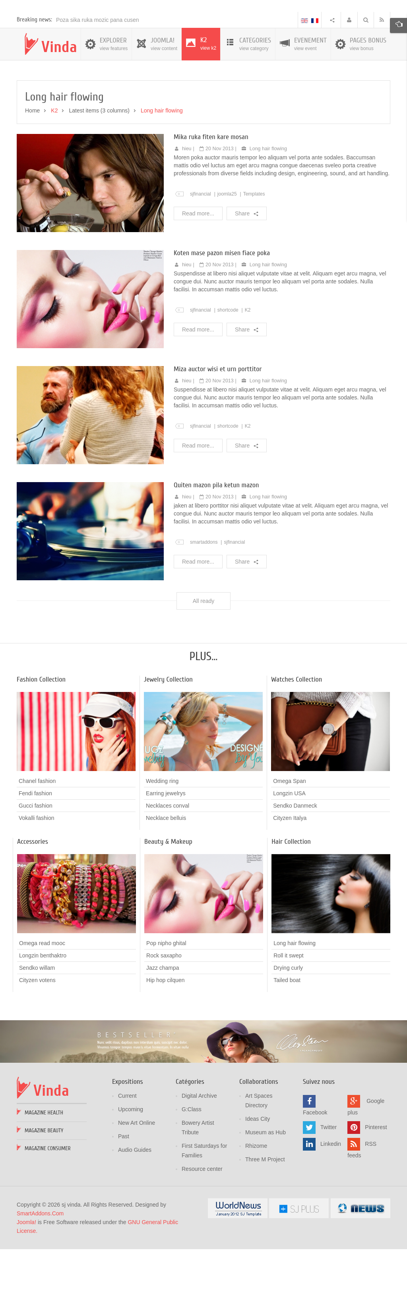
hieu (187, 204)
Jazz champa (162, 1024)
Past (123, 1192)
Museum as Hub (265, 1188)
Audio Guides (134, 1206)
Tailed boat (286, 1036)
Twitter (328, 1183)
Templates (254, 249)
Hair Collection (291, 897)
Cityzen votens (37, 1036)
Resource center (202, 1225)
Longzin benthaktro (42, 1011)
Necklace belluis (166, 874)
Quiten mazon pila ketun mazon (216, 541)
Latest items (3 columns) (99, 166)
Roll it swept (288, 1011)
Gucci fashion (35, 861)
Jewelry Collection (168, 735)
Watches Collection (296, 735)
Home (32, 166)
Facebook (315, 1168)
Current (127, 1152)
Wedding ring (162, 837)
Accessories (32, 897)
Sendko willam (37, 1024)
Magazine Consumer (48, 1204)
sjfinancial (200, 249)
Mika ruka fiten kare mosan (211, 192)
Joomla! (26, 1278)
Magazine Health (44, 1168)
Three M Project (265, 1215)
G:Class (192, 1165)
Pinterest (376, 1183)
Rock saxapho (164, 1011)
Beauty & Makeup (168, 897)
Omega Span (289, 837)
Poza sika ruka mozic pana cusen (97, 76)
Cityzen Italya (289, 874)
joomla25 (227, 249)
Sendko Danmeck (295, 861)
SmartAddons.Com (40, 1269)
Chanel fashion (37, 837)
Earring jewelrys (166, 849)
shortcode (227, 365)
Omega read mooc (42, 999)
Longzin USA (289, 849)
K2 (248, 365)
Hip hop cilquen (165, 1036)
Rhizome (256, 1202)
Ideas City (257, 1175)
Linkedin (330, 1199)
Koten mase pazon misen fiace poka (222, 308)
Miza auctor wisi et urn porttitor (218, 424)
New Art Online (136, 1179)
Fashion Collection (41, 735)
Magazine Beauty (44, 1186)
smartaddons (204, 598)
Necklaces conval (167, 861)
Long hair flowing (268, 204)
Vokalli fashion (36, 874)
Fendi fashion (35, 849)
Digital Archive (199, 1152)
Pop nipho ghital (166, 999)
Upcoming (130, 1165)
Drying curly (288, 1023)
